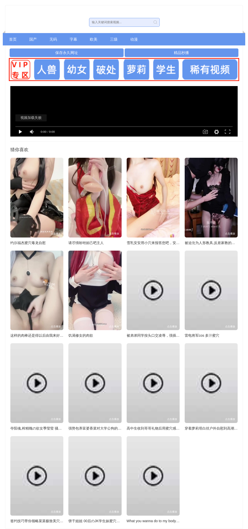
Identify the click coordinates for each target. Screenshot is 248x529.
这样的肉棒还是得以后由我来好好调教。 (42, 335)
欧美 (93, 39)
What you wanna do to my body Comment (159, 521)
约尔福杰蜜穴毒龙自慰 (28, 243)
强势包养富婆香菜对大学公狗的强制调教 (100, 428)
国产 (33, 39)
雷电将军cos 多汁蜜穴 (202, 335)
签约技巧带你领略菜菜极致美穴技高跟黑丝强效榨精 (51, 521)
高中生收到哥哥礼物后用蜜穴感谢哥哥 (157, 428)
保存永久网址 (66, 52)
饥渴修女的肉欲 (80, 335)
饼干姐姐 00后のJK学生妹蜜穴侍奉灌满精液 (102, 521)
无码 (53, 39)
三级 (114, 39)
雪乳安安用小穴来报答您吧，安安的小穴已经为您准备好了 (172, 243)
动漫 (134, 39)
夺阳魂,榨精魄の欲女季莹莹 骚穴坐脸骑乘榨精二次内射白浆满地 (60, 428)
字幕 (73, 39)
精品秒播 (181, 52)
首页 (13, 39)
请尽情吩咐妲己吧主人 (86, 243)
